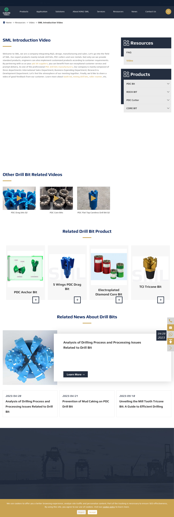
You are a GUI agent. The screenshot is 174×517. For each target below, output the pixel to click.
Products (24, 11)
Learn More (75, 374)
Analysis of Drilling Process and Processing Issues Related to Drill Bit (102, 344)
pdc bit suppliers (40, 63)
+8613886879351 (26, 3)
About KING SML (81, 11)
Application (41, 11)
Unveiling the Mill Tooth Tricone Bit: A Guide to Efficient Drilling (141, 403)
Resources (118, 11)
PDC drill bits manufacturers (59, 67)
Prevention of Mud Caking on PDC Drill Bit (85, 403)
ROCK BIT (131, 91)
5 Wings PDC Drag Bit (67, 287)
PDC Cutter (132, 100)
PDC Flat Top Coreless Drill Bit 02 (93, 212)
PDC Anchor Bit (25, 292)
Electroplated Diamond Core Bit (108, 292)
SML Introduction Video (50, 22)
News (134, 11)
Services (101, 11)
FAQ (128, 52)
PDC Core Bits (56, 212)
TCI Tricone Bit (150, 286)
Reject (81, 512)
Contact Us (150, 11)
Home (9, 22)
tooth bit (67, 76)
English (164, 3)
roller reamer (95, 76)
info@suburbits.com (63, 3)
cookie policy (109, 507)
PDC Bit (130, 83)
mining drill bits (80, 76)
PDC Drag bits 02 (19, 212)
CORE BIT (131, 108)
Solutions (60, 11)
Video (32, 22)
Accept (92, 512)
